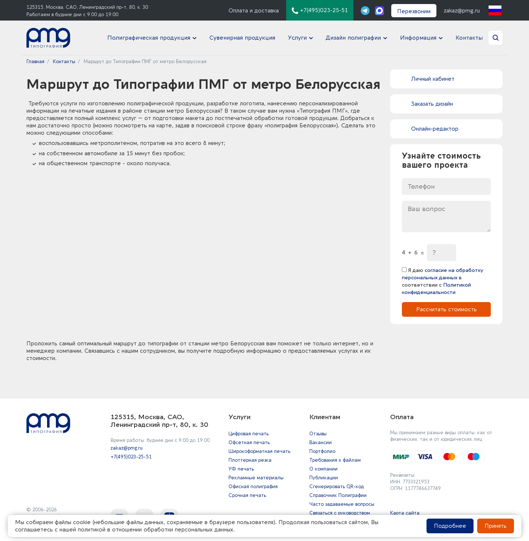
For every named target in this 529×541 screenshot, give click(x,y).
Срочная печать (247, 495)
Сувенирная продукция (237, 38)
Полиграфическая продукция (145, 38)
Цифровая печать (248, 433)
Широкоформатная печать (259, 451)
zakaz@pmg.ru (462, 10)
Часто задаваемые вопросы (341, 504)
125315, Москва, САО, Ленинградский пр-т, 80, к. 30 (87, 7)
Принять (496, 526)
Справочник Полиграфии (338, 495)
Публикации (323, 477)
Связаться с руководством (339, 513)
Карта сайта (405, 513)
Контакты (470, 38)
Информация (417, 38)
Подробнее (450, 526)
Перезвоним (414, 11)
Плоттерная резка (249, 460)
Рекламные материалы (256, 477)
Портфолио (322, 451)
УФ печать (241, 469)
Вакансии (320, 442)
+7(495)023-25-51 (131, 457)
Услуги (294, 38)
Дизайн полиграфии (351, 38)
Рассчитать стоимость (446, 311)
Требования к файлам (335, 460)
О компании (323, 469)
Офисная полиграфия (253, 486)
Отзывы (318, 433)
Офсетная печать (249, 442)
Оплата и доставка (253, 10)
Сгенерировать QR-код (336, 486)
